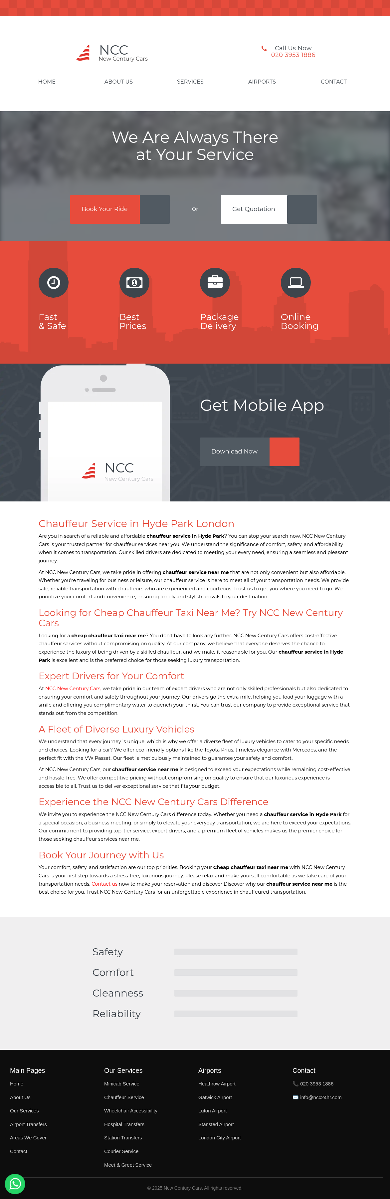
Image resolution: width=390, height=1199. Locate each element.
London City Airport (219, 1137)
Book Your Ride (104, 209)
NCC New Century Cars (72, 689)
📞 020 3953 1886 (312, 1083)
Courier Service (121, 1151)
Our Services (24, 1110)
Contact (333, 82)
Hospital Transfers (124, 1124)
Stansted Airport (216, 1124)
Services (190, 82)
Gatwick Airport (215, 1097)
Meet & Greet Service (128, 1165)
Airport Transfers (28, 1124)
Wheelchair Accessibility (130, 1110)
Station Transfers (123, 1137)
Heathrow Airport (217, 1083)
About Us (118, 82)
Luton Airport (212, 1110)
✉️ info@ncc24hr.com (317, 1097)
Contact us (104, 884)
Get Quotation (253, 209)
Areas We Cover (28, 1137)
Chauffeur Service (124, 1097)
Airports (262, 82)
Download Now (234, 451)
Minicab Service (121, 1083)
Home (47, 82)
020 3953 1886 (293, 55)
